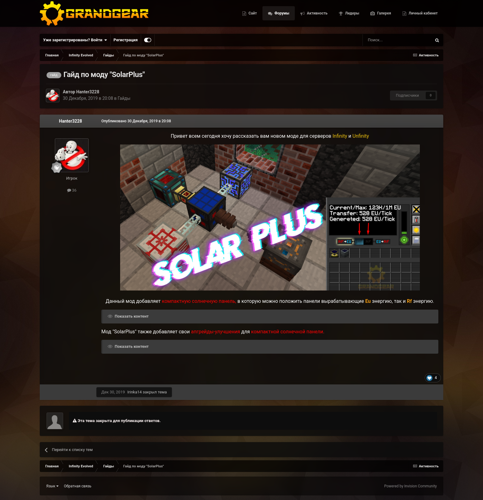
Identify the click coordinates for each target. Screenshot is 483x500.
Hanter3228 (87, 91)
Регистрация (126, 40)
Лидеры (351, 15)
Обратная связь (77, 486)
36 (72, 190)
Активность (316, 15)
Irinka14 (135, 392)
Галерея (383, 15)
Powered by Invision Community (410, 486)
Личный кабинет (423, 15)
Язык (52, 486)
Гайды (124, 98)
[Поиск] (383, 40)
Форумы (281, 15)
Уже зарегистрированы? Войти (75, 40)
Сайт (252, 15)
